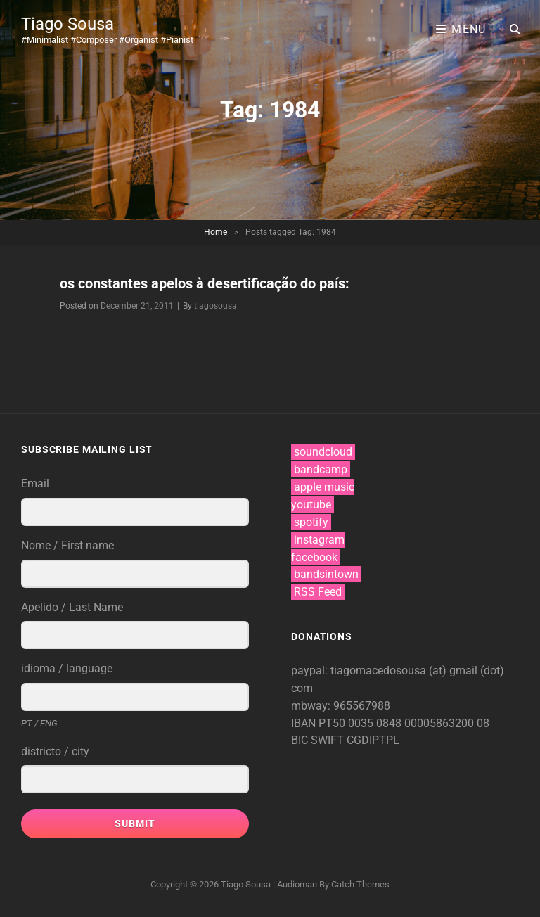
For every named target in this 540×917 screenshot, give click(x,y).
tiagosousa (215, 306)
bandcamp (320, 469)
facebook (314, 557)
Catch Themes (360, 884)
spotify (311, 522)
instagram (319, 539)
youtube (311, 504)
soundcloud (323, 451)
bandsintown (326, 574)
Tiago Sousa (67, 24)
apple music (324, 487)
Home (215, 232)
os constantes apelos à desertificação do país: (204, 283)
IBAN (305, 723)
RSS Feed (318, 591)
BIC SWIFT (319, 740)
